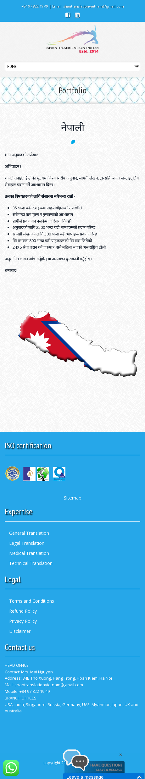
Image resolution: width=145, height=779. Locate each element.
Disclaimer (20, 631)
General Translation (29, 533)
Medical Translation (29, 553)
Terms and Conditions (31, 601)
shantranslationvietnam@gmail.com (93, 6)
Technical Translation (31, 563)
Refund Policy (23, 611)
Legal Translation (26, 543)
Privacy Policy (23, 621)
